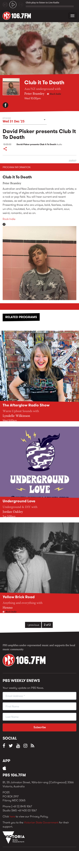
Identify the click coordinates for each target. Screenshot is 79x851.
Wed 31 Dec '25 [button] (14, 121)
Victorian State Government (41, 822)
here (12, 816)
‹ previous (33, 625)
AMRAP (72, 160)
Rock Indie (55, 94)
